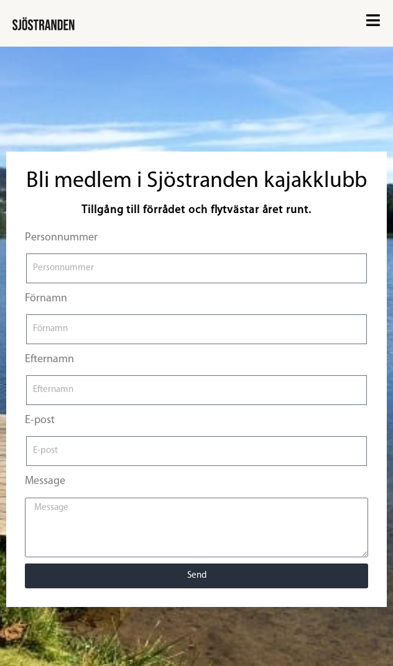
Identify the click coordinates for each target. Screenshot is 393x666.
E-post (40, 420)
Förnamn (46, 298)
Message (45, 481)
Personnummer (61, 238)
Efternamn (49, 359)
